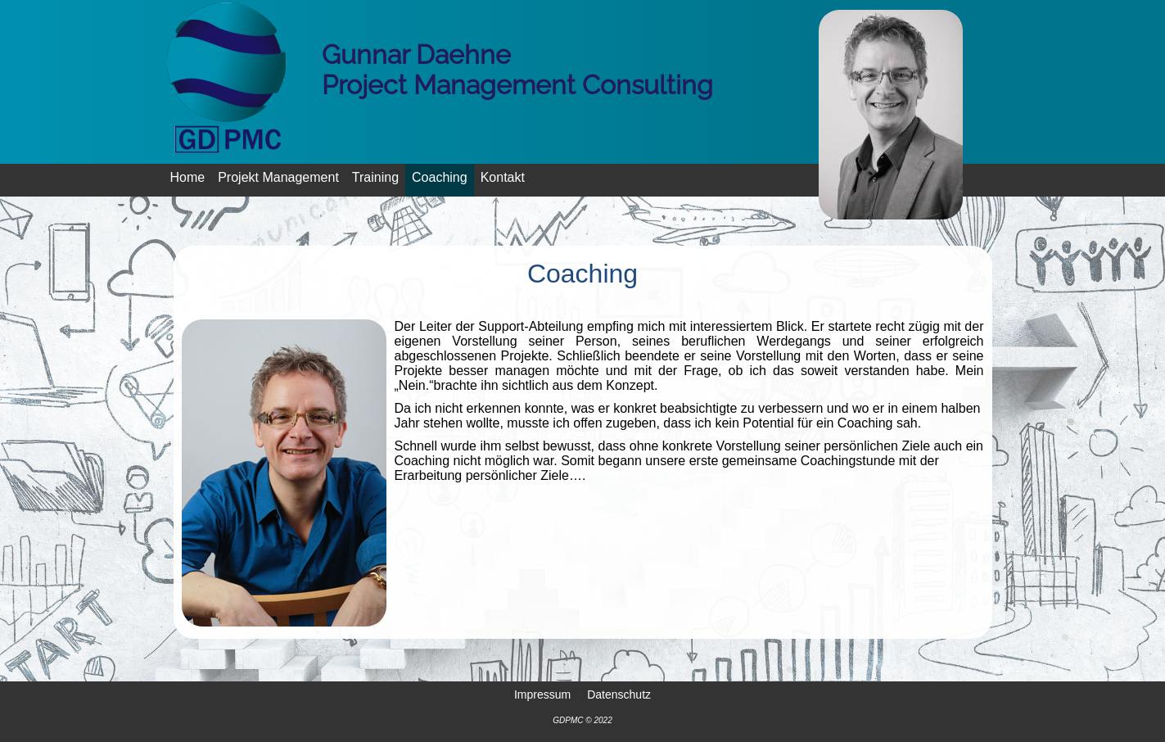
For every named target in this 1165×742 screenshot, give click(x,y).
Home (187, 177)
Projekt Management (278, 177)
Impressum (542, 693)
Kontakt (503, 177)
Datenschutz (619, 693)
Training (375, 177)
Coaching (439, 177)
